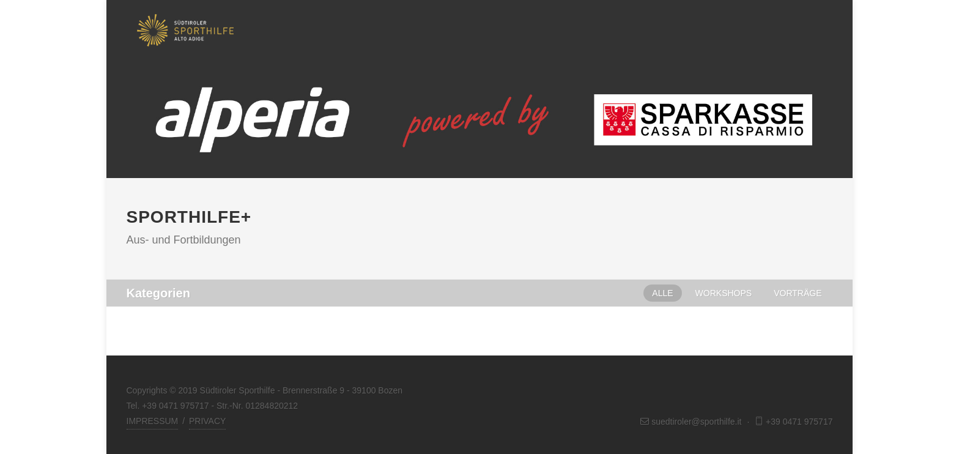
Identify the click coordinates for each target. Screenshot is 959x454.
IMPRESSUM (153, 421)
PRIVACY (207, 421)
